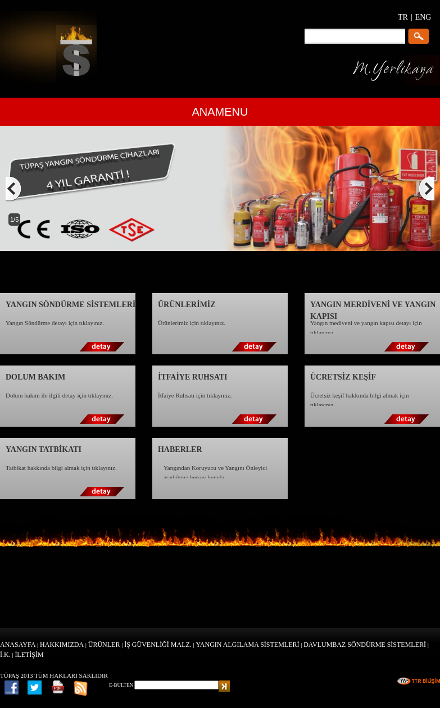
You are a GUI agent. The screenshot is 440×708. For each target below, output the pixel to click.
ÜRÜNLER (104, 644)
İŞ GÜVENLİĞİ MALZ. (158, 644)
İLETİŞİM (29, 655)
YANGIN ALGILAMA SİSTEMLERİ (248, 644)
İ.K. (5, 655)
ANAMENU (220, 112)
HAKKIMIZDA (62, 644)
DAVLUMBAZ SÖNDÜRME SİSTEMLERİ (364, 644)
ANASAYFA (17, 644)
